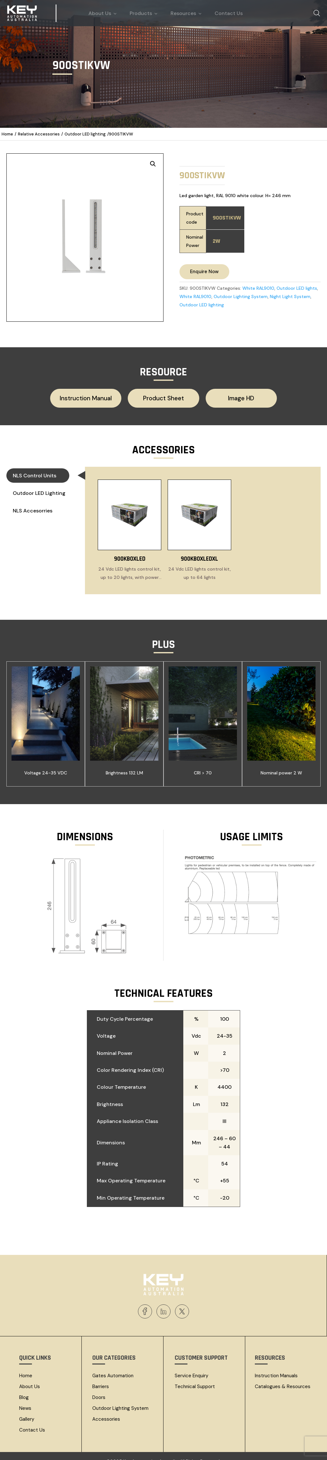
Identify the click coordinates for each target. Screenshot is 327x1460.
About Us (29, 1377)
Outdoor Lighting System (241, 296)
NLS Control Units (41, 474)
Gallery (26, 1410)
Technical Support (195, 1377)
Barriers (100, 1377)
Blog (24, 1388)
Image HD (230, 396)
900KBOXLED (129, 550)
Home (7, 134)
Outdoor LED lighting (85, 134)
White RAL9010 (258, 288)
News (25, 1399)
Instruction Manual (96, 396)
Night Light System (290, 296)
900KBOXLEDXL (199, 550)
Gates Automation (112, 1366)
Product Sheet (163, 396)
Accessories (106, 1410)
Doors (98, 1388)
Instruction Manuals (276, 1366)
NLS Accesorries (32, 507)
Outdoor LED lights (297, 288)
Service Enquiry (191, 1366)
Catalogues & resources (282, 1377)
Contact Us (32, 1421)
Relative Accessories (39, 134)
